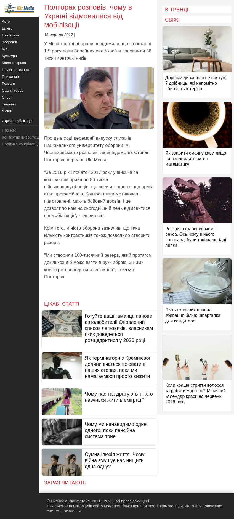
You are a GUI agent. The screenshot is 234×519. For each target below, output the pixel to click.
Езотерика (10, 35)
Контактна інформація (22, 137)
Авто (6, 21)
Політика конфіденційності (25, 144)
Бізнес (7, 28)
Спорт (7, 97)
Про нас (9, 130)
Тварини (9, 104)
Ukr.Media (96, 159)
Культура (9, 56)
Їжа (4, 49)
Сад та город (12, 90)
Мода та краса (14, 63)
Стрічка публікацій (17, 121)
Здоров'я (9, 42)
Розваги (8, 83)
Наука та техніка (15, 70)
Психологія (11, 77)
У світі (7, 111)
